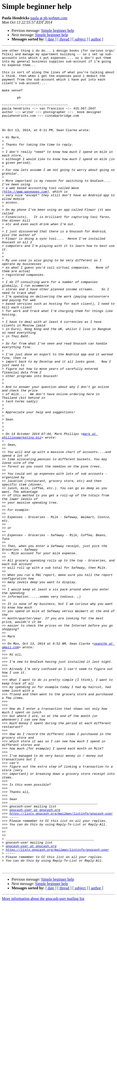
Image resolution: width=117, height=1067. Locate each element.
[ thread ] (64, 39)
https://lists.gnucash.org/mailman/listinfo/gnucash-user (61, 967)
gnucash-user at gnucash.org (34, 962)
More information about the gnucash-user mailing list (43, 1063)
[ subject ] (80, 39)
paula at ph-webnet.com (48, 18)
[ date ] (51, 39)
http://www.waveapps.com (25, 220)
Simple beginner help (57, 30)
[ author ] (96, 39)
